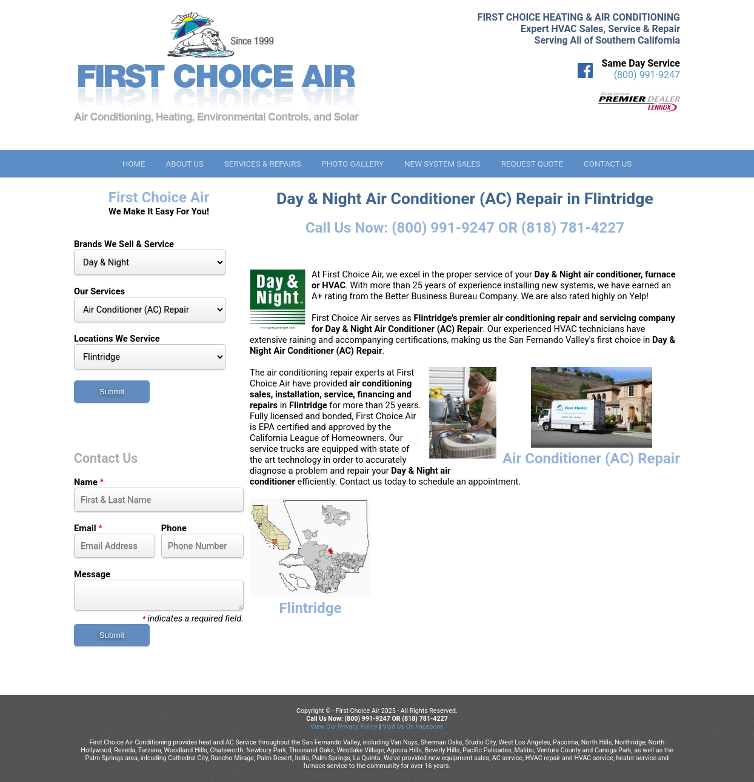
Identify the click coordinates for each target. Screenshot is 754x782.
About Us (184, 163)
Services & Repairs (262, 163)
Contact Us (608, 163)
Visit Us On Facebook (413, 727)
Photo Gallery (352, 163)
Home (133, 163)
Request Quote (532, 163)
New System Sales (442, 163)
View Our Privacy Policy (344, 727)
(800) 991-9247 (647, 75)
